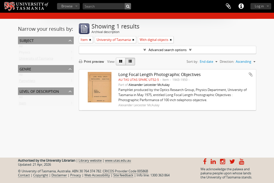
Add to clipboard (250, 74)
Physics (24, 53)
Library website (90, 160)
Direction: (227, 61)
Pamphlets (27, 82)
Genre (25, 68)
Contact (24, 175)
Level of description (39, 90)
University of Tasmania (36, 59)
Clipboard (228, 6)
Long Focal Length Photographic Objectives (159, 74)
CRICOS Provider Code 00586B (125, 171)
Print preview (91, 61)
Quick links (241, 6)
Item (22, 104)
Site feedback (123, 175)
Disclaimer (59, 175)
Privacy (75, 175)
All (21, 47)
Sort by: (192, 61)
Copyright (40, 175)
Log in (259, 6)
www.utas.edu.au (118, 160)
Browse (66, 6)
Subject (27, 40)
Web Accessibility (97, 175)
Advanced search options (168, 50)
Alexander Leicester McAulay (149, 85)
